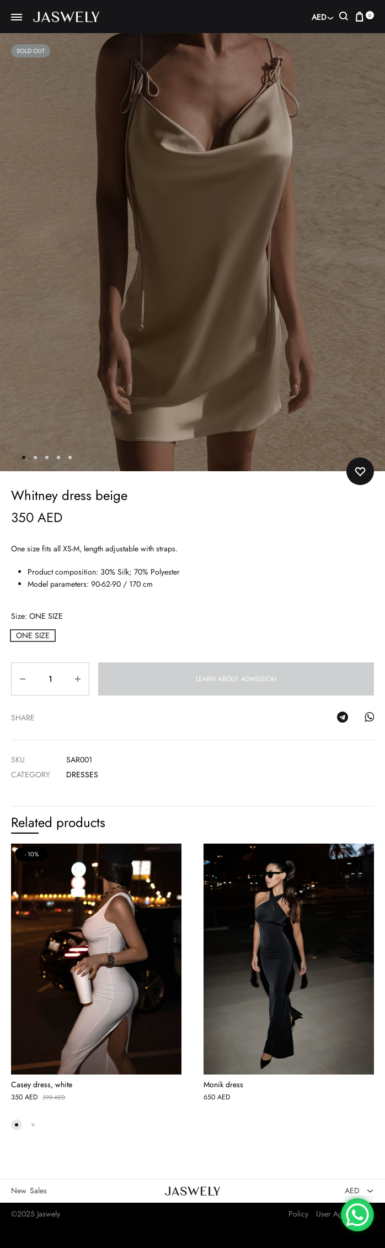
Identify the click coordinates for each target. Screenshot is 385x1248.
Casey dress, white (41, 1084)
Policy (298, 1213)
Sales (38, 1191)
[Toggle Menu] (16, 18)
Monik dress (223, 1084)
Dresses (82, 774)
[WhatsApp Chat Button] (357, 1214)
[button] (33, 635)
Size (37, 616)
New (18, 1191)
